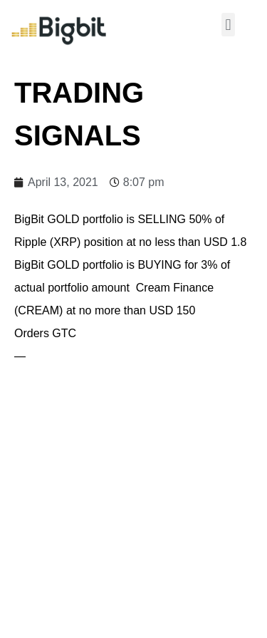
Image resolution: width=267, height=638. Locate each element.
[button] (228, 24)
